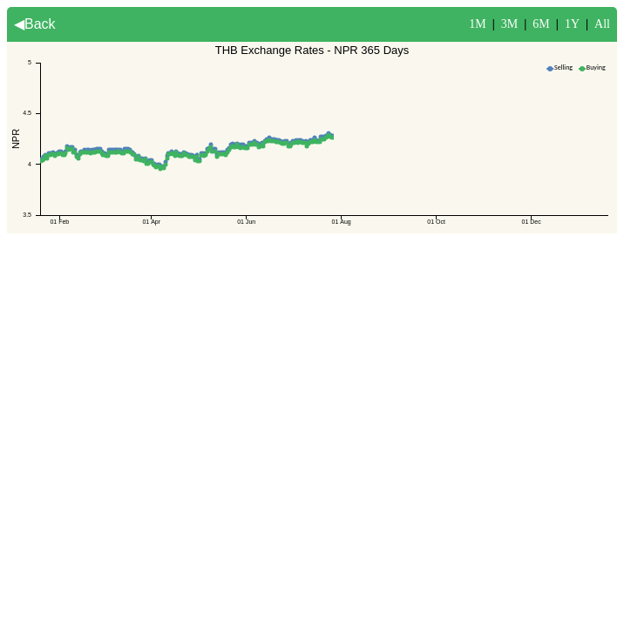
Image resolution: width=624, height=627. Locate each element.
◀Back (35, 24)
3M (509, 23)
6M (540, 23)
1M (477, 23)
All (602, 23)
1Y (572, 23)
